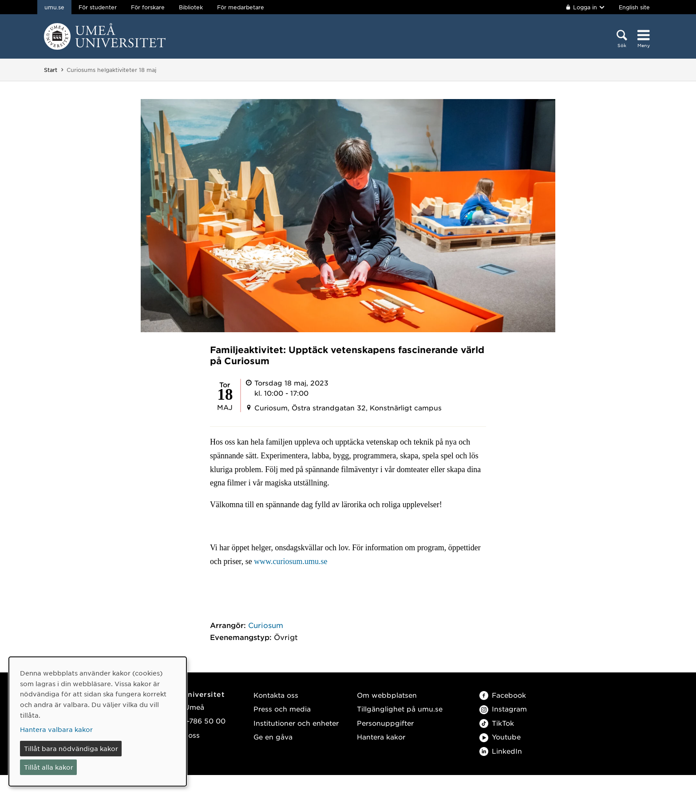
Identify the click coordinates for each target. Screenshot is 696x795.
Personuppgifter (385, 723)
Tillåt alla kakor (48, 767)
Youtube (500, 736)
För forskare (148, 7)
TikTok (496, 723)
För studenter (98, 7)
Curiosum (265, 624)
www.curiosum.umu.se (290, 561)
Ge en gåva (273, 736)
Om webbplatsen (387, 695)
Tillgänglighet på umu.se (400, 708)
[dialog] (97, 721)
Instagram (503, 708)
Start (50, 69)
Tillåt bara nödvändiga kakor (71, 748)
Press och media (282, 708)
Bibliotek (191, 7)
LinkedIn (500, 751)
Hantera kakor (381, 736)
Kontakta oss (275, 695)
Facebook (502, 695)
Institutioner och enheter (296, 723)
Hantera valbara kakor (56, 729)
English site (634, 7)
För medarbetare (240, 7)
